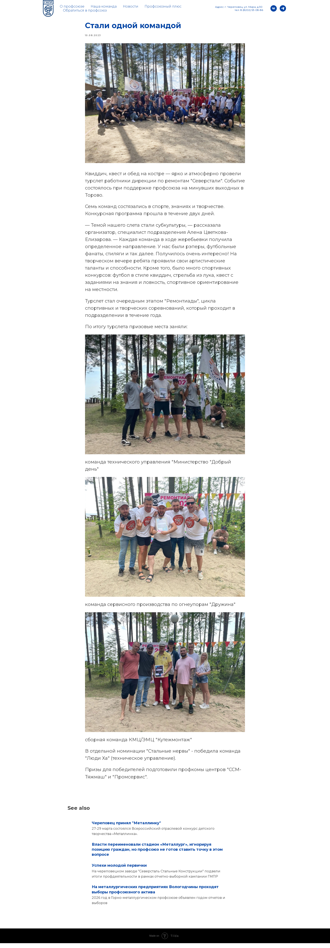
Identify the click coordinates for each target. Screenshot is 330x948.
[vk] (273, 8)
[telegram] (283, 8)
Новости (130, 6)
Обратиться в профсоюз (85, 10)
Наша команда (104, 6)
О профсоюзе (72, 6)
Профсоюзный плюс (163, 6)
